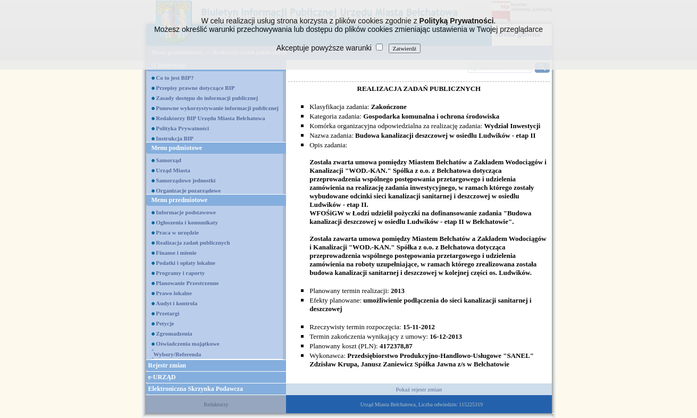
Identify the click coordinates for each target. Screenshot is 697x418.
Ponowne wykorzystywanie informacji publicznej (217, 108)
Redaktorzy (216, 404)
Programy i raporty (180, 273)
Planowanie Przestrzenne (187, 283)
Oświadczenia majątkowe (187, 343)
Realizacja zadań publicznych (193, 242)
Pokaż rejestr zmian (419, 389)
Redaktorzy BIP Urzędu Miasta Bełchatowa (210, 118)
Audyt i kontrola (176, 303)
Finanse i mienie (176, 252)
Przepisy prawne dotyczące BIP (195, 88)
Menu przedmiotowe (180, 200)
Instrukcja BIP (175, 138)
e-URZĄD (162, 377)
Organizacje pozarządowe (188, 190)
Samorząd (168, 160)
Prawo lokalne (174, 293)
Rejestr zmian (167, 365)
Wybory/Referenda (177, 354)
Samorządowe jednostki (185, 180)
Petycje (165, 323)
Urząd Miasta (173, 170)
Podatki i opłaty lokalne (185, 263)
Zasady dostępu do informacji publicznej (207, 98)
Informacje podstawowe (186, 212)
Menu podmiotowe (177, 148)
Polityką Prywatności (456, 20)
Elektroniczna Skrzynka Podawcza (195, 388)
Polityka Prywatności (182, 128)
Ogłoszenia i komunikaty (187, 222)
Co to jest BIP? (175, 77)
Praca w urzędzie (177, 232)
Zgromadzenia (174, 333)
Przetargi (167, 313)
